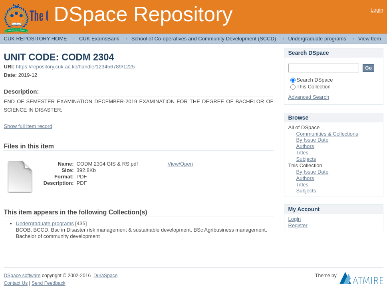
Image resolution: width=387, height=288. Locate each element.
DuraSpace (105, 275)
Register (298, 225)
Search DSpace (311, 80)
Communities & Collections (327, 134)
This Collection (310, 87)
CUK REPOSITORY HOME (35, 39)
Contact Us (16, 283)
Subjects (306, 159)
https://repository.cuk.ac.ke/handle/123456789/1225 (75, 67)
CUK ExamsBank (99, 39)
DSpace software (22, 275)
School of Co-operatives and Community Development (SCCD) (203, 39)
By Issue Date (312, 140)
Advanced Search (308, 97)
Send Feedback (48, 283)
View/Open (180, 164)
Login (377, 10)
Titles (302, 153)
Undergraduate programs (317, 39)
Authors (305, 146)
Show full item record (28, 126)
